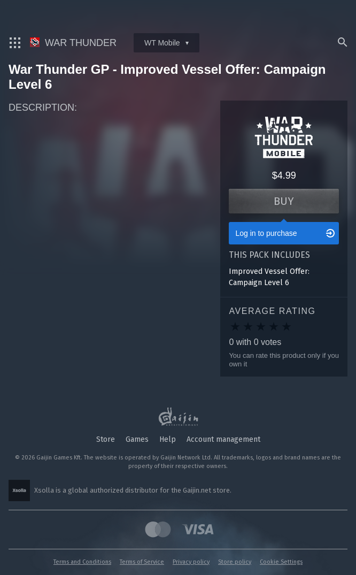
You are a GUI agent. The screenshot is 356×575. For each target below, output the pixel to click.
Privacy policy (191, 561)
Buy (284, 201)
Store (105, 439)
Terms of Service (142, 561)
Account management (223, 439)
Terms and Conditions (82, 561)
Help (167, 439)
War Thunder (73, 42)
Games (137, 439)
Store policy (234, 561)
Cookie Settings (281, 561)
